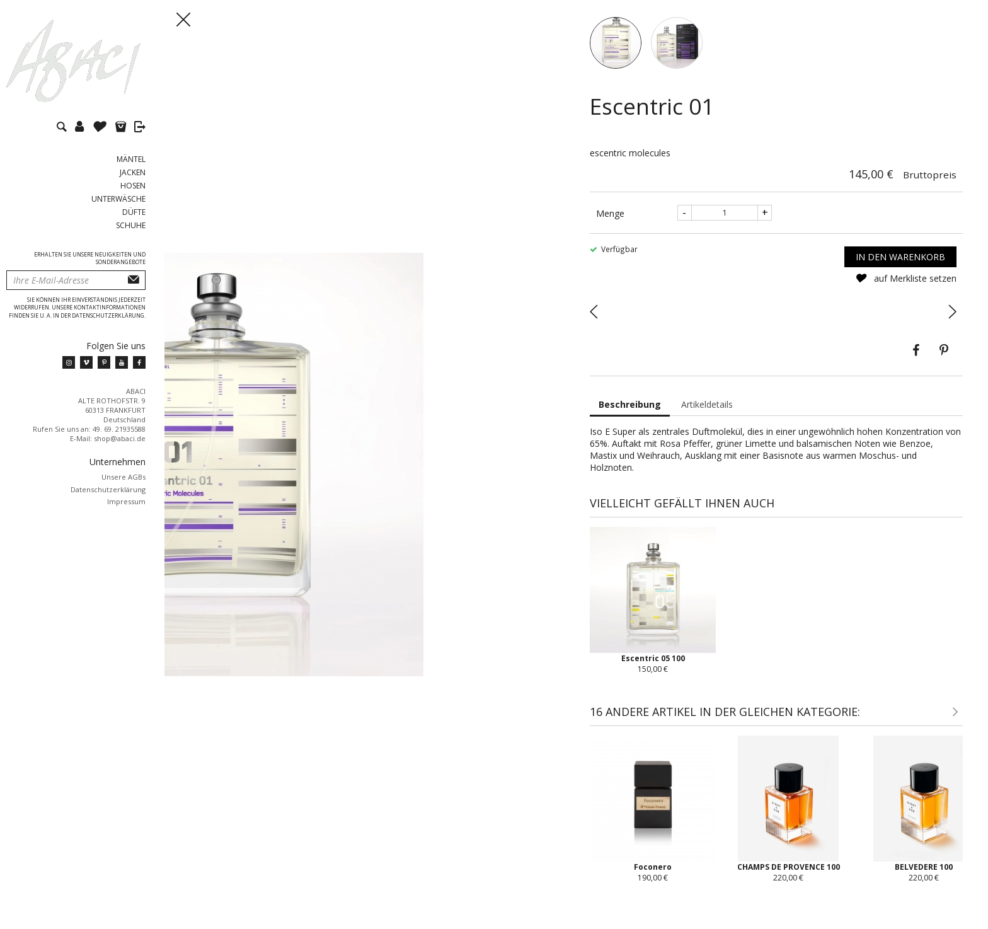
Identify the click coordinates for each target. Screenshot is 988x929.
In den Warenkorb (900, 268)
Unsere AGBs (123, 477)
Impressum (126, 501)
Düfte (134, 212)
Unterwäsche (118, 198)
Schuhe (131, 225)
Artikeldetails (707, 416)
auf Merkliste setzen (905, 290)
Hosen (133, 185)
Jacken (133, 172)
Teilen (916, 361)
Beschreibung (630, 416)
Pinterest (943, 361)
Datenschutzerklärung (108, 489)
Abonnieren (133, 280)
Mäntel (131, 159)
